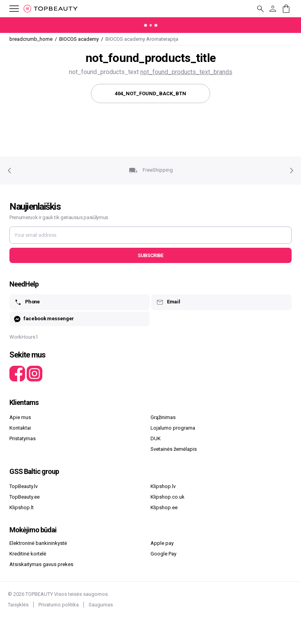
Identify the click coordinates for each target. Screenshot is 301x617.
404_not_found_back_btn (150, 93)
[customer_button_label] (272, 8)
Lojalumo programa (172, 428)
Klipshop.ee (164, 507)
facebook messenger (44, 319)
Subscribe (150, 255)
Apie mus (20, 417)
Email (168, 302)
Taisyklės (18, 605)
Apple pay (162, 543)
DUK (155, 438)
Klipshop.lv (163, 486)
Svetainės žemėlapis (173, 449)
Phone (27, 302)
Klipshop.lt (21, 507)
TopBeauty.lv (23, 486)
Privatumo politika (58, 605)
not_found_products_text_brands (186, 72)
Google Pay (163, 554)
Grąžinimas (163, 417)
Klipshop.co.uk (167, 497)
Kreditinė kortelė (27, 554)
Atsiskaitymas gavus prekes (41, 564)
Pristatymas (22, 438)
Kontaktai (20, 428)
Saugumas (101, 605)
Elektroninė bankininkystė (38, 543)
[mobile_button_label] (9, 8)
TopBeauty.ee (24, 497)
